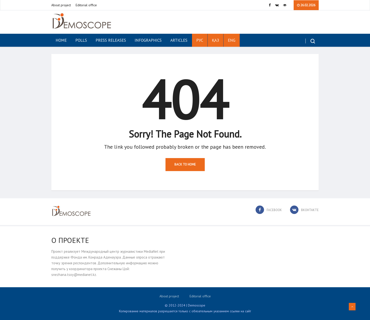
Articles (178, 40)
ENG (231, 40)
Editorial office (86, 5)
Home (61, 40)
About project (61, 5)
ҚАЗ (215, 40)
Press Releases (111, 40)
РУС (199, 40)
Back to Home (185, 164)
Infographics (148, 40)
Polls (81, 40)
